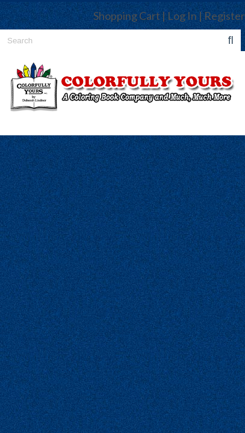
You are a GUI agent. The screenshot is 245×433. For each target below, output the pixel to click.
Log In (182, 15)
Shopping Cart (126, 15)
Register (224, 15)
